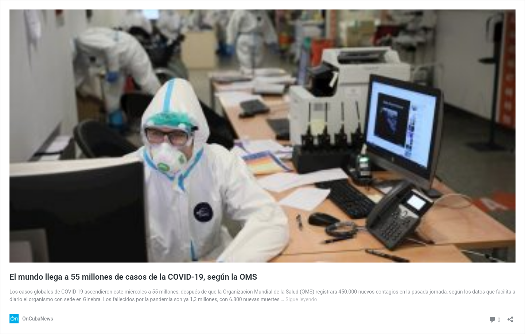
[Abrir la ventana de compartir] (510, 317)
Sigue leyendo (301, 299)
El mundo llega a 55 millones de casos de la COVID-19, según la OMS (133, 276)
